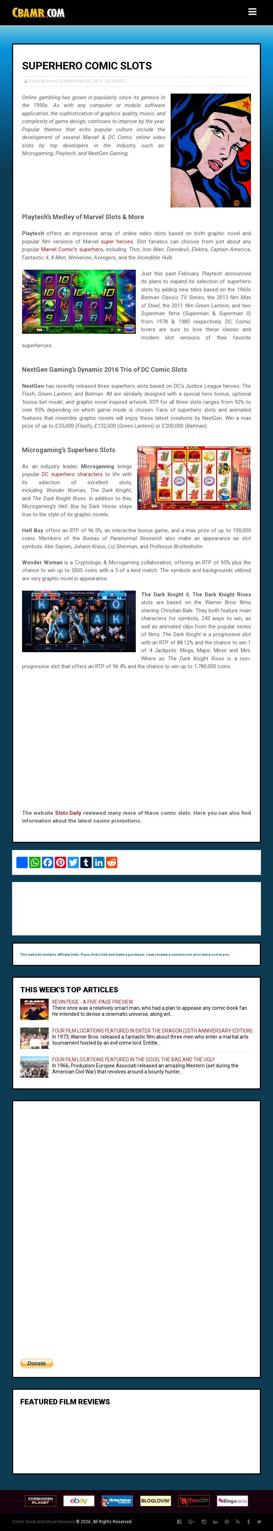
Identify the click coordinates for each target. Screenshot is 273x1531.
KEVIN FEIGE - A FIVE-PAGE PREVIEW (92, 1002)
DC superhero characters (72, 474)
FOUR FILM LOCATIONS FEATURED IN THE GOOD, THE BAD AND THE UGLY (133, 1059)
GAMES (118, 81)
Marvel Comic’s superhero (72, 249)
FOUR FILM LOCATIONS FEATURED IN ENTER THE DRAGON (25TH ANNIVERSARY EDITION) (152, 1031)
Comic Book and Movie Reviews (43, 1521)
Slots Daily (68, 813)
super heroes (117, 241)
